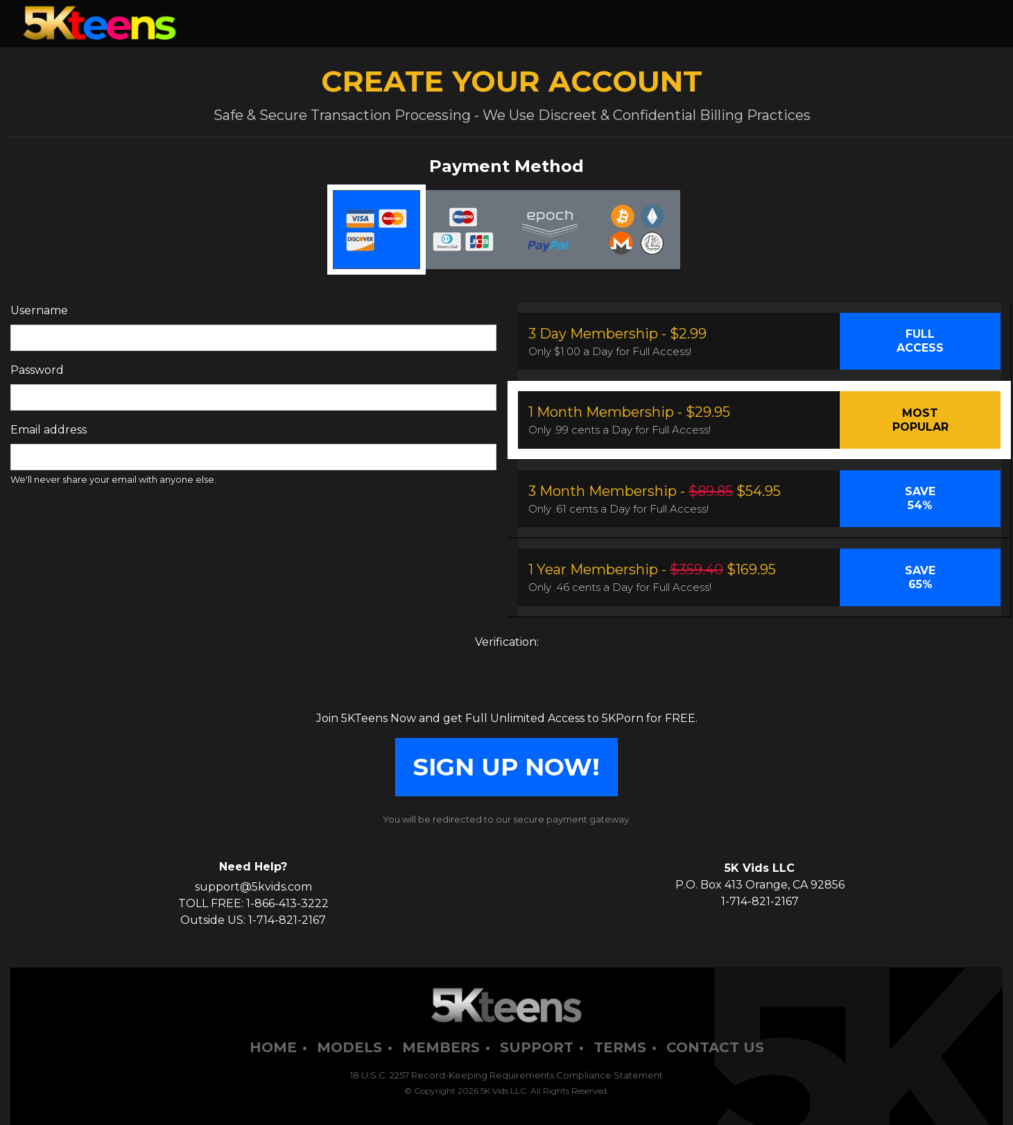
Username (39, 310)
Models (349, 1047)
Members (441, 1047)
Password (37, 370)
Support (536, 1047)
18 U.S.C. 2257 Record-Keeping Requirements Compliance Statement (506, 1075)
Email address (48, 429)
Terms (620, 1047)
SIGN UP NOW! (506, 767)
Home (273, 1047)
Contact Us (715, 1047)
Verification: (507, 642)
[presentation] (506, 683)
